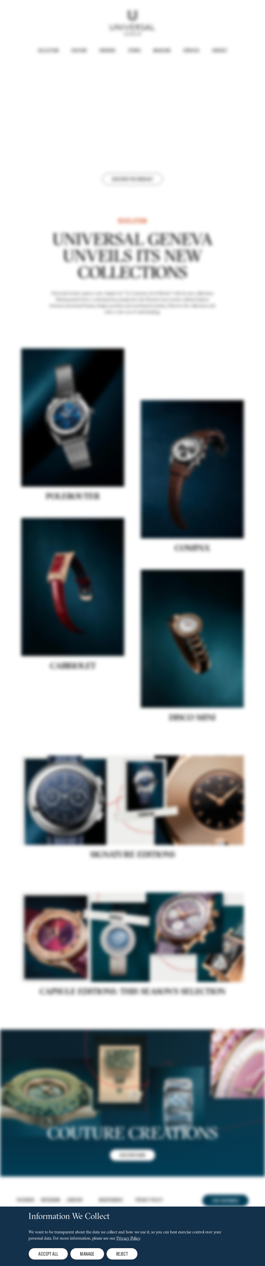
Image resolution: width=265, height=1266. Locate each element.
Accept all (48, 1253)
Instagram (50, 1200)
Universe (107, 50)
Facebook (25, 1200)
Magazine (162, 50)
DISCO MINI (192, 720)
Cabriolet (73, 669)
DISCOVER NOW (132, 1157)
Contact (219, 50)
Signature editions (132, 857)
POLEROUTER (73, 499)
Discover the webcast (132, 179)
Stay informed (225, 1200)
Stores (134, 50)
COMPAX (192, 551)
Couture (79, 50)
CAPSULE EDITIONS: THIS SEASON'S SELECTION (132, 994)
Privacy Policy (128, 1239)
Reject (122, 1253)
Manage (87, 1253)
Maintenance (111, 1200)
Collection (48, 50)
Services (191, 50)
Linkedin (74, 1200)
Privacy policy (149, 1200)
